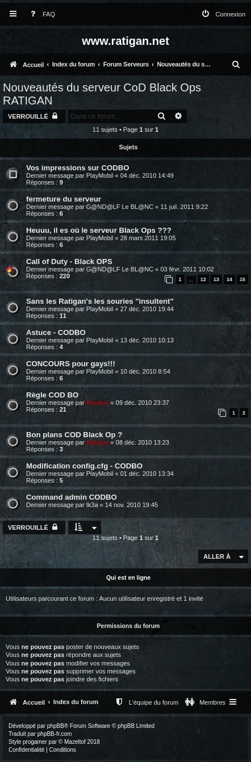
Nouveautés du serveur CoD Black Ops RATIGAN (102, 94)
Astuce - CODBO (56, 332)
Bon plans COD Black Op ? (74, 434)
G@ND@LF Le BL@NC (119, 206)
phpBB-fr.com (54, 734)
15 (242, 279)
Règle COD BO (52, 395)
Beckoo (97, 402)
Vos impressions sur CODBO (77, 168)
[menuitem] (40, 14)
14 (229, 279)
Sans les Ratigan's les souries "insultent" (100, 301)
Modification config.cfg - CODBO (84, 466)
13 (216, 279)
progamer (35, 742)
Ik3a (92, 504)
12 (203, 279)
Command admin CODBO (71, 497)
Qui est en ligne (128, 577)
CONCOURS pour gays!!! (70, 363)
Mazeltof (75, 742)
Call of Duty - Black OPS (69, 261)
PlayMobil (100, 175)
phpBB (55, 726)
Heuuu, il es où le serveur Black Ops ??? (98, 230)
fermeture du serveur (63, 199)
